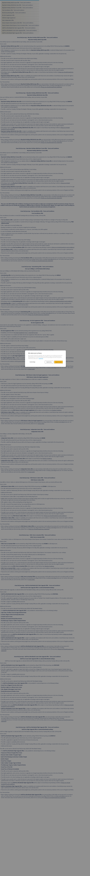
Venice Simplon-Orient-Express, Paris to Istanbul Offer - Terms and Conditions (20, 25)
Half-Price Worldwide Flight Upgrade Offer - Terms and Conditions (17, 33)
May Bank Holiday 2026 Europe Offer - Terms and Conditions (16, 2)
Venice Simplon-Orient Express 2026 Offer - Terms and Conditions (17, 23)
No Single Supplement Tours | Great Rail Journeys (26, 332)
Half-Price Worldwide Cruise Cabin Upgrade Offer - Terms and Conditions (19, 30)
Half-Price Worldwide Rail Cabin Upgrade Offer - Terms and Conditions (18, 28)
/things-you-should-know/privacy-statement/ (51, 87)
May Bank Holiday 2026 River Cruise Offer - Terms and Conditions (17, 7)
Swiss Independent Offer (8, 20)
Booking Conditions (49, 355)
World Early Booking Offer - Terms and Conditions (14, 12)
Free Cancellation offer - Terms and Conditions (13, 10)
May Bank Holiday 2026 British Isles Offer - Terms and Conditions (17, 5)
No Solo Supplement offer (8, 15)
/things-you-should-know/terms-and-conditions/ (62, 247)
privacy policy (31, 369)
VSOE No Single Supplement (8, 17)
